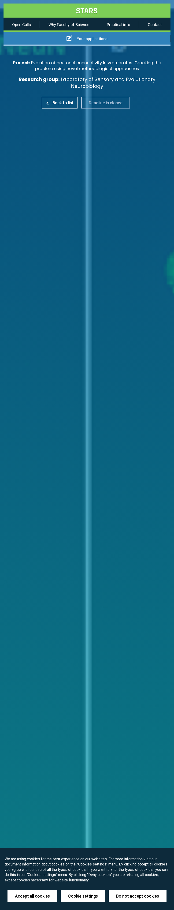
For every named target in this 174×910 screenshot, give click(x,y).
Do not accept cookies (137, 896)
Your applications (87, 38)
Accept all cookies (32, 896)
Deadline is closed (105, 102)
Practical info (118, 24)
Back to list (60, 102)
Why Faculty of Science (68, 24)
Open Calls (21, 24)
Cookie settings (83, 896)
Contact (155, 24)
